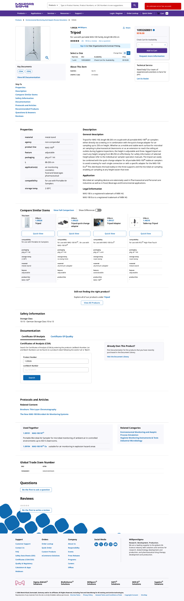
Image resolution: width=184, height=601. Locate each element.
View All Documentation (28, 77)
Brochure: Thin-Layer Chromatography (38, 409)
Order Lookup (132, 13)
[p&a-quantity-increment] (165, 45)
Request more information (151, 56)
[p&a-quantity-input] (152, 45)
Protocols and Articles (25, 105)
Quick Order (147, 13)
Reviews (19, 116)
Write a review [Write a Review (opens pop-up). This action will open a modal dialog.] (91, 41)
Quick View (38, 233)
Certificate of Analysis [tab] (33, 336)
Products (18, 20)
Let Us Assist (143, 78)
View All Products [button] (92, 302)
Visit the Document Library (118, 356)
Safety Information (24, 98)
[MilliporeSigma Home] (24, 5)
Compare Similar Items (26, 94)
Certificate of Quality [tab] (62, 336)
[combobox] (92, 5)
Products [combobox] (52, 5)
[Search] (134, 5)
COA (21, 71)
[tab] (20, 20)
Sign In (83, 46)
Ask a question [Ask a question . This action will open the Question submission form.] (105, 41)
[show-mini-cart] (163, 13)
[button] (116, 13)
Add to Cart (152, 50)
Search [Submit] (32, 377)
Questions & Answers (25, 112)
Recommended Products (27, 109)
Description (20, 91)
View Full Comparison (64, 210)
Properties (20, 87)
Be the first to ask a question (36, 489)
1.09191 (26, 433)
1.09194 (26, 446)
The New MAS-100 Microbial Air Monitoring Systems (44, 414)
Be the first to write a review (37, 510)
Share (126, 28)
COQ (29, 71)
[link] (27, 544)
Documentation (22, 101)
